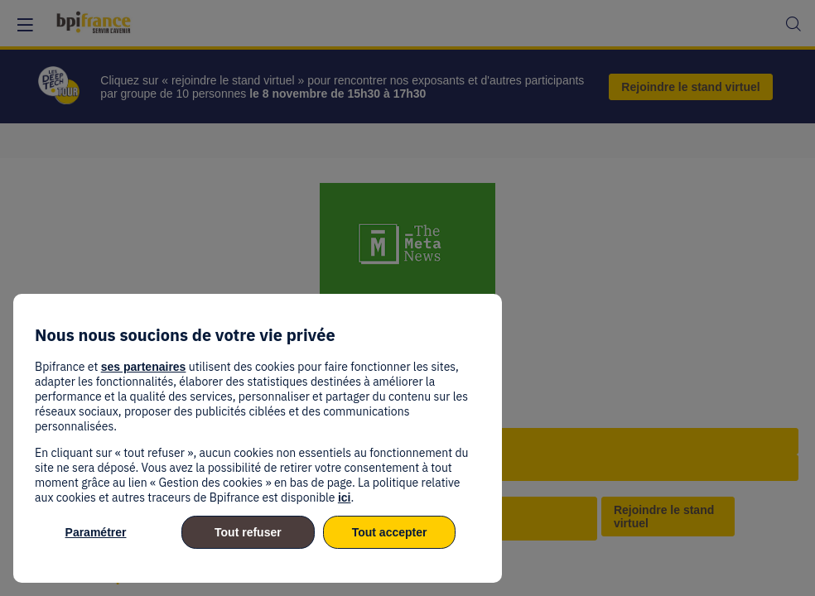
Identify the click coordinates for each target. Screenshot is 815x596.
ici (344, 497)
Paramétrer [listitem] (96, 532)
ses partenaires (143, 366)
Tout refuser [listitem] (248, 532)
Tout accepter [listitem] (389, 532)
